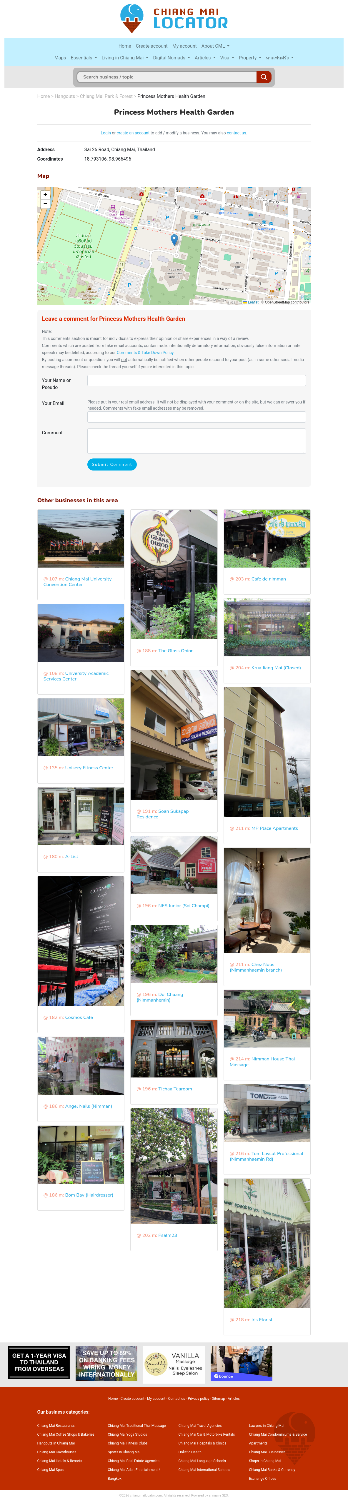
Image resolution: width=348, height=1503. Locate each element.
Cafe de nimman (269, 579)
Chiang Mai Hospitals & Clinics (203, 1443)
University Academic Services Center (76, 676)
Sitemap (218, 1399)
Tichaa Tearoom (175, 1089)
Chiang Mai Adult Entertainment (133, 1470)
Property (248, 58)
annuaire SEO (218, 1495)
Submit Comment (112, 464)
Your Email (53, 403)
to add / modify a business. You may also (188, 133)
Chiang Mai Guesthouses (56, 1452)
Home (125, 46)
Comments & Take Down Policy (145, 352)
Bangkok (114, 1479)
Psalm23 (167, 1235)
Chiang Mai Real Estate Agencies (133, 1461)
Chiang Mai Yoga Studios (127, 1434)
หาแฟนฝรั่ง (278, 58)
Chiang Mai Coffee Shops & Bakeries (65, 1434)
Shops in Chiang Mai (265, 1461)
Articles (203, 58)
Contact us (176, 1399)
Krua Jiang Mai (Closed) (276, 668)
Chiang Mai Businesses (267, 1452)
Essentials (82, 58)
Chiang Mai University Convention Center (78, 582)
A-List (71, 856)
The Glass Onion (176, 651)
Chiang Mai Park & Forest (106, 96)
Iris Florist (262, 1320)
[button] (174, 240)
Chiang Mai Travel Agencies (200, 1426)
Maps (60, 58)
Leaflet (250, 302)
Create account (152, 46)
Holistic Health (190, 1452)
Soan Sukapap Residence (162, 814)
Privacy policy (198, 1399)
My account (184, 46)
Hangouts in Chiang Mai (56, 1443)
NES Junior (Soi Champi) (183, 906)
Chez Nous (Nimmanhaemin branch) (256, 967)
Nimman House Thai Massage (262, 1062)
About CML (214, 46)
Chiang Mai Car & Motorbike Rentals (207, 1434)
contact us (236, 133)
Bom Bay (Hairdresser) (89, 1195)
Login (106, 133)
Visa (225, 58)
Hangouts (65, 96)
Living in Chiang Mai (123, 58)
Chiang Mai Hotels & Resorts (59, 1461)
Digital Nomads (170, 58)
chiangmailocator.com (146, 1495)
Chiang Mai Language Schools (202, 1461)
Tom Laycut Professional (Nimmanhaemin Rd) (266, 1156)
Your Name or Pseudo (56, 384)
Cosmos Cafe (79, 1017)
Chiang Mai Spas (50, 1470)
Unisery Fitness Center (89, 768)
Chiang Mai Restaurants (56, 1426)
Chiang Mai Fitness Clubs (128, 1443)
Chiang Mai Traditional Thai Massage (137, 1426)
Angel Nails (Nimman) (88, 1106)
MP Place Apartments (275, 828)
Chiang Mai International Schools (204, 1470)
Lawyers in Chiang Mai (266, 1426)
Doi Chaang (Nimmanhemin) (159, 997)
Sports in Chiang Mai (124, 1452)
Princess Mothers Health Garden (171, 96)
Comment (52, 433)
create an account (133, 133)
